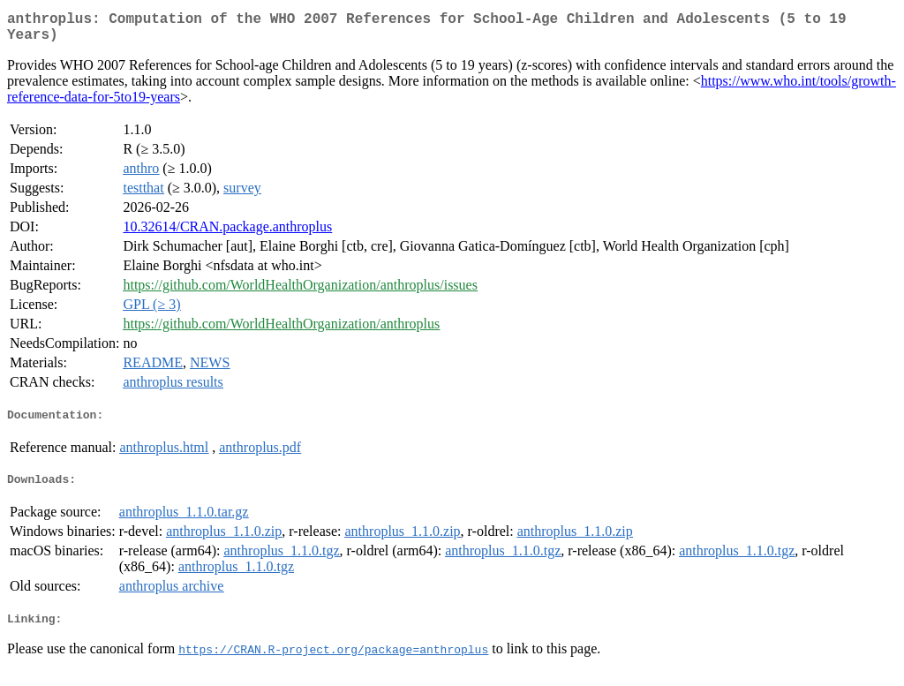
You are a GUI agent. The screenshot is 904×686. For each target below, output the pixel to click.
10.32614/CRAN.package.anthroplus (227, 233)
